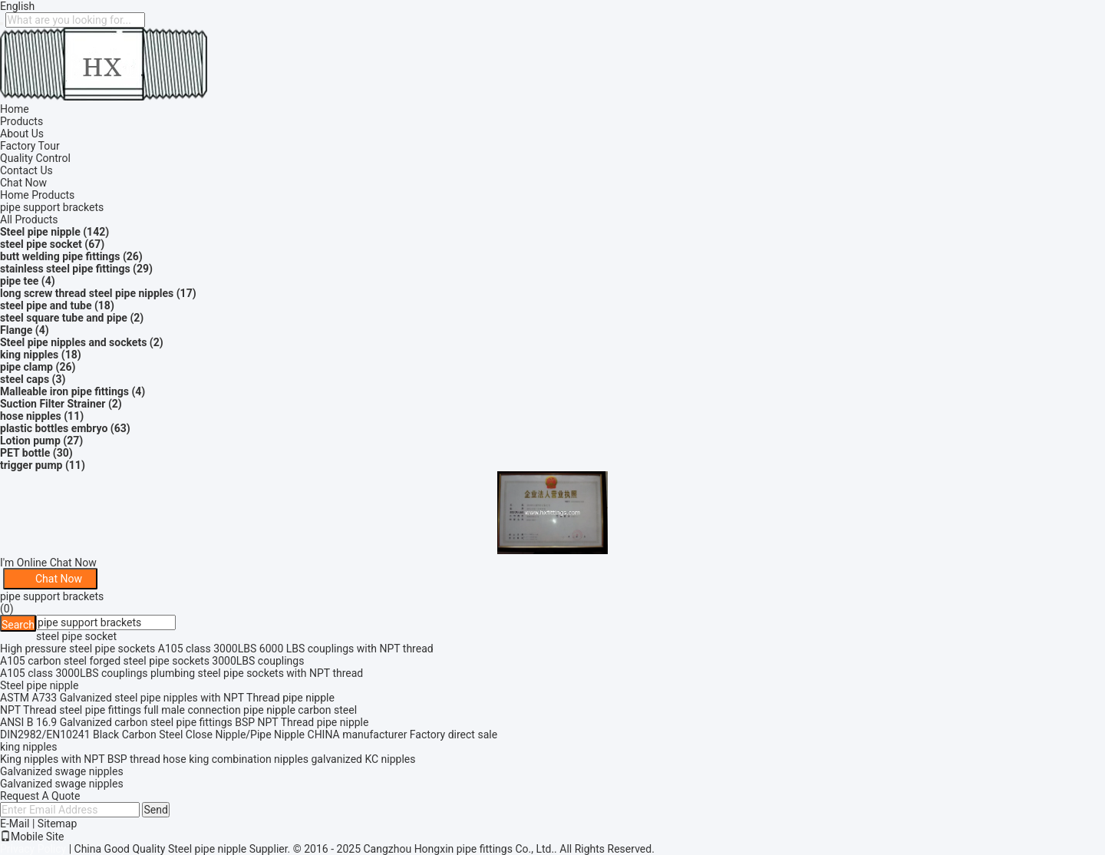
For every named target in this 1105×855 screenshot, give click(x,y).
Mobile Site (32, 836)
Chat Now (23, 183)
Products (21, 121)
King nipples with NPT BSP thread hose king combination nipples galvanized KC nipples (208, 759)
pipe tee (19, 281)
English (17, 6)
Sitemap (57, 823)
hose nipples (30, 416)
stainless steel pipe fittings (65, 268)
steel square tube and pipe (63, 318)
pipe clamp (26, 367)
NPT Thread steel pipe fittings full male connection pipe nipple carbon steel (178, 710)
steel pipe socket (41, 244)
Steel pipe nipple (40, 232)
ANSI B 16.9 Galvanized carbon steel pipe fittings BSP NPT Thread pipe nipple (184, 722)
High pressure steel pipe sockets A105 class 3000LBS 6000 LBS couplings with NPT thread (217, 648)
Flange (16, 330)
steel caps (24, 379)
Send (155, 810)
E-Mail (14, 823)
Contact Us (26, 170)
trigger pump (31, 465)
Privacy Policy (33, 849)
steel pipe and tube (45, 305)
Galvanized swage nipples (62, 771)
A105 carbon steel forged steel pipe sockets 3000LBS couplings (152, 661)
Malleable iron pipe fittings (64, 391)
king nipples (29, 354)
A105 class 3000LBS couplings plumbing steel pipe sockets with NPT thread (181, 673)
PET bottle (25, 453)
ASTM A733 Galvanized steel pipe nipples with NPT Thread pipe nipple (167, 698)
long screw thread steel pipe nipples (86, 293)
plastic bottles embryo (53, 428)
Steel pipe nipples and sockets (73, 342)
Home (14, 109)
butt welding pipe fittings (60, 256)
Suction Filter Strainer (52, 404)
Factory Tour (30, 146)
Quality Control (35, 158)
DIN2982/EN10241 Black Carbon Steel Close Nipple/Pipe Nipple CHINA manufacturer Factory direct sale (248, 734)
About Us (22, 133)
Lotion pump (30, 440)
